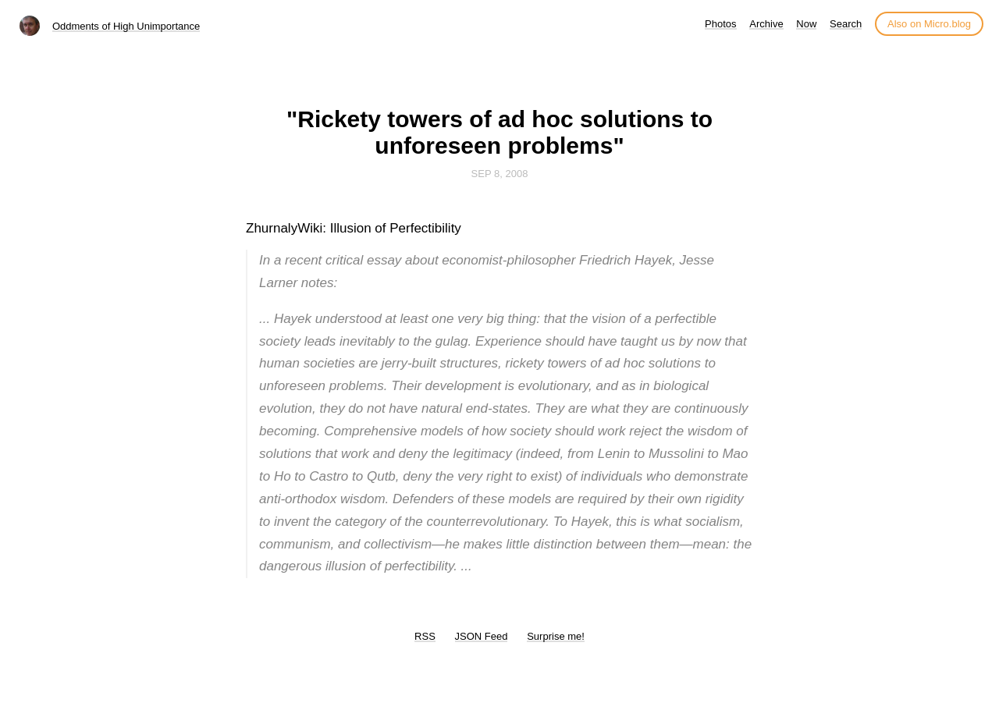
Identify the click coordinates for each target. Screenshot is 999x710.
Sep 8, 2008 (499, 173)
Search (846, 24)
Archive (766, 24)
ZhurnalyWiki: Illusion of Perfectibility (353, 228)
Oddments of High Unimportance (126, 26)
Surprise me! (556, 636)
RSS (425, 636)
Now (806, 24)
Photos (720, 24)
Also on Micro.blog (929, 24)
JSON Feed (481, 636)
